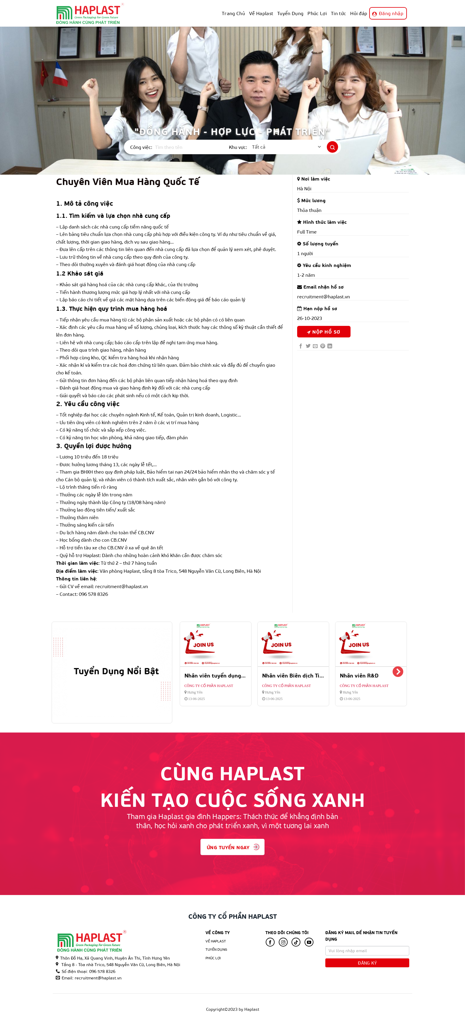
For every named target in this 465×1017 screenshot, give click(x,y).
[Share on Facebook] (300, 346)
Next (398, 672)
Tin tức (338, 13)
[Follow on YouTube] (309, 942)
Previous (188, 672)
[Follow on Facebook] (270, 942)
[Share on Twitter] (308, 346)
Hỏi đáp (358, 13)
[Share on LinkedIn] (329, 346)
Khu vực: (238, 147)
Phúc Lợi (317, 13)
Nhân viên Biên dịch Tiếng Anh (301, 675)
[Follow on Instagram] (283, 942)
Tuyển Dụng (290, 13)
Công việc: (141, 147)
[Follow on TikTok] (296, 942)
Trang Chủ (233, 13)
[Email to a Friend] (315, 346)
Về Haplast (261, 13)
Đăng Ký (367, 963)
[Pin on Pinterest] (322, 346)
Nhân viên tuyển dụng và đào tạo (227, 675)
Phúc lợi (213, 957)
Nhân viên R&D (359, 675)
